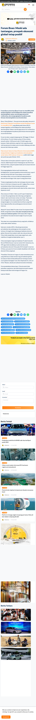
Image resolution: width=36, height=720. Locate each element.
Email (3, 391)
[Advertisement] (18, 91)
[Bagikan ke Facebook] (8, 71)
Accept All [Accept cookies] (6, 717)
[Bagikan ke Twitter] (11, 71)
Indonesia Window (11, 38)
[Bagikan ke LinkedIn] (18, 71)
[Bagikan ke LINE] (14, 71)
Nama (4, 384)
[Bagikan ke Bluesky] (21, 71)
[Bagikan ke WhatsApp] (28, 71)
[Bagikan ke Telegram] (24, 71)
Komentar (5, 397)
